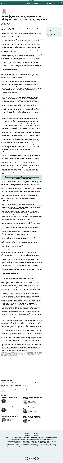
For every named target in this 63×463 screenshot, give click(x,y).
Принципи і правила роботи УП (51, 437)
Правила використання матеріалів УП (37, 437)
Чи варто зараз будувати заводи (9, 416)
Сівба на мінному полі (7, 407)
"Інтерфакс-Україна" (35, 441)
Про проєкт (15, 437)
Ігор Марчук (11, 11)
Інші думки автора (50, 28)
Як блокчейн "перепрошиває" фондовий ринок (30, 407)
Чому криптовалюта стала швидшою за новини (32, 398)
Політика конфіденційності (24, 437)
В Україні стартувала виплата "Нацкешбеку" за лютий (13, 385)
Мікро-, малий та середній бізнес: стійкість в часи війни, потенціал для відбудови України (22, 177)
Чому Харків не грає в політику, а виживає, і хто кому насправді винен (32, 417)
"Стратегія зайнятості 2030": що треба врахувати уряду (52, 31)
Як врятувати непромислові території (53, 35)
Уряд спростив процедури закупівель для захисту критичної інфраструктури (19, 382)
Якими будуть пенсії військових (9, 397)
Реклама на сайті (9, 437)
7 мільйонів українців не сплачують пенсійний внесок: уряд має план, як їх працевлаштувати (18, 389)
